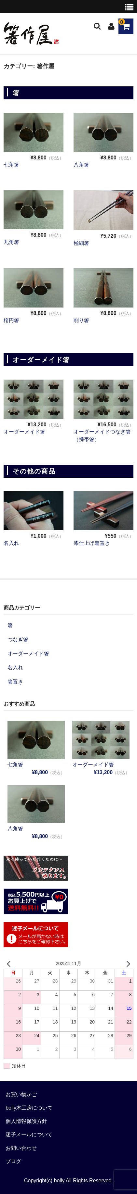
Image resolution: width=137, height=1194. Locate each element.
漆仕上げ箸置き (92, 543)
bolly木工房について (29, 1108)
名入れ (11, 543)
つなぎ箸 (17, 639)
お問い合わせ (21, 1148)
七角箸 (11, 165)
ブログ (13, 1161)
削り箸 (81, 320)
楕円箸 (11, 320)
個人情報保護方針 (26, 1121)
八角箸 (81, 165)
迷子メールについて (29, 1134)
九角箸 (11, 242)
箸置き (15, 682)
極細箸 (81, 243)
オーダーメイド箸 (24, 431)
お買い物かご (21, 1094)
